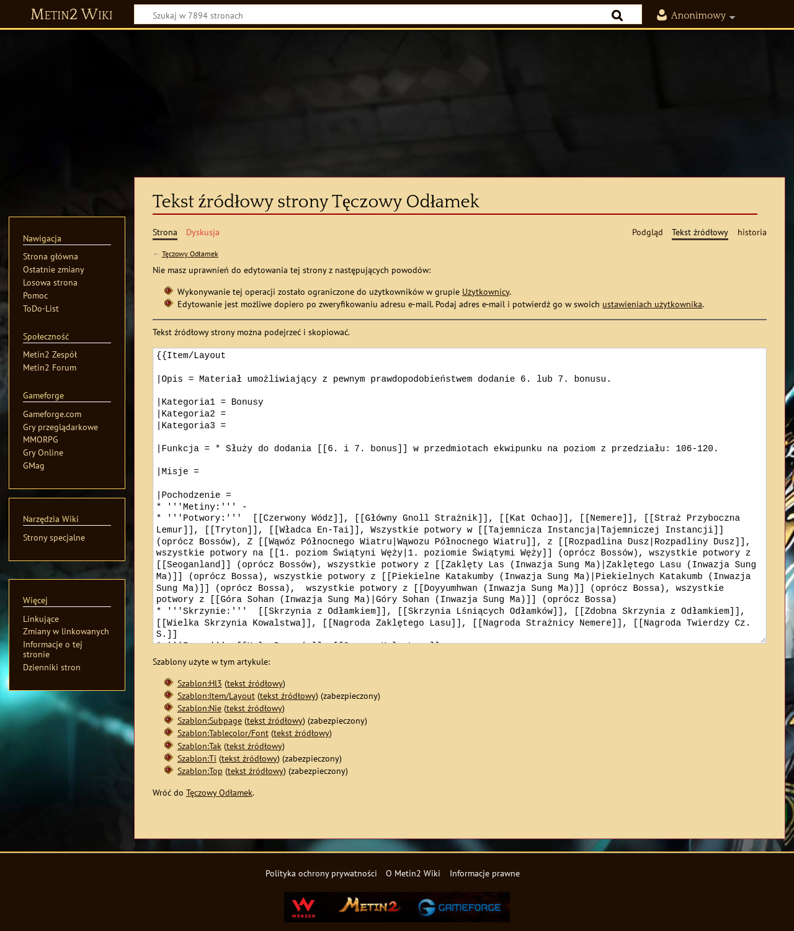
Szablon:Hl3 (199, 683)
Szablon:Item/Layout (216, 695)
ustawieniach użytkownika (652, 304)
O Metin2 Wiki (413, 873)
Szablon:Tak (199, 746)
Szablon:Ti (196, 758)
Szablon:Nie (199, 708)
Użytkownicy (485, 291)
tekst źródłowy (255, 683)
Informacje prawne (485, 873)
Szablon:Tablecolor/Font (223, 733)
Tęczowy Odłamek (190, 253)
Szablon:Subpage (209, 720)
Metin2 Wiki (71, 15)
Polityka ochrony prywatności (321, 873)
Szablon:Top (200, 770)
